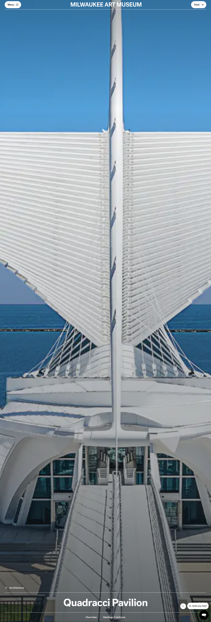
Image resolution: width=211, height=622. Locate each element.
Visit (199, 4)
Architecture (14, 588)
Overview (91, 617)
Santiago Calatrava (114, 617)
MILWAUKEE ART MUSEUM (106, 4)
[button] (13, 4)
